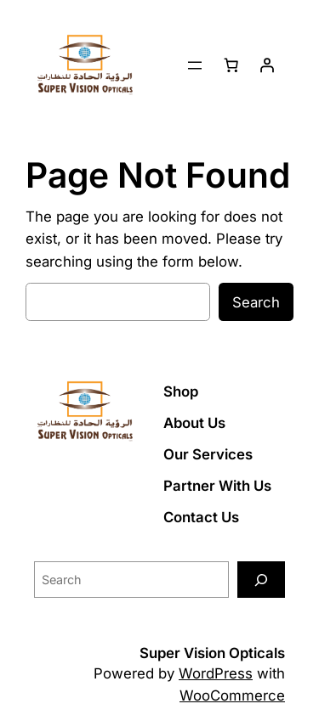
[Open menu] (195, 65)
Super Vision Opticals (212, 653)
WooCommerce (232, 695)
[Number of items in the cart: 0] (231, 65)
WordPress (216, 673)
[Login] (267, 65)
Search (256, 302)
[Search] (261, 579)
